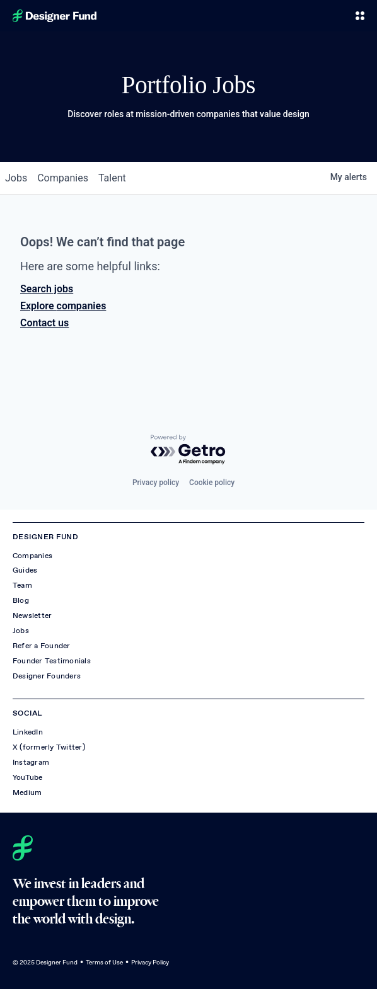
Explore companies (63, 306)
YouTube (28, 777)
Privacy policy (155, 482)
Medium (27, 792)
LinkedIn (28, 732)
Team (22, 585)
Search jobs (46, 289)
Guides (25, 570)
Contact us (44, 323)
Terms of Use (104, 962)
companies (62, 178)
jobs (16, 178)
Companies (32, 555)
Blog (21, 600)
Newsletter (32, 615)
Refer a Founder (42, 645)
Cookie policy (212, 482)
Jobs (21, 630)
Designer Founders (47, 676)
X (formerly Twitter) (49, 747)
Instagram (31, 762)
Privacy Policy (150, 962)
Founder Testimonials (52, 660)
